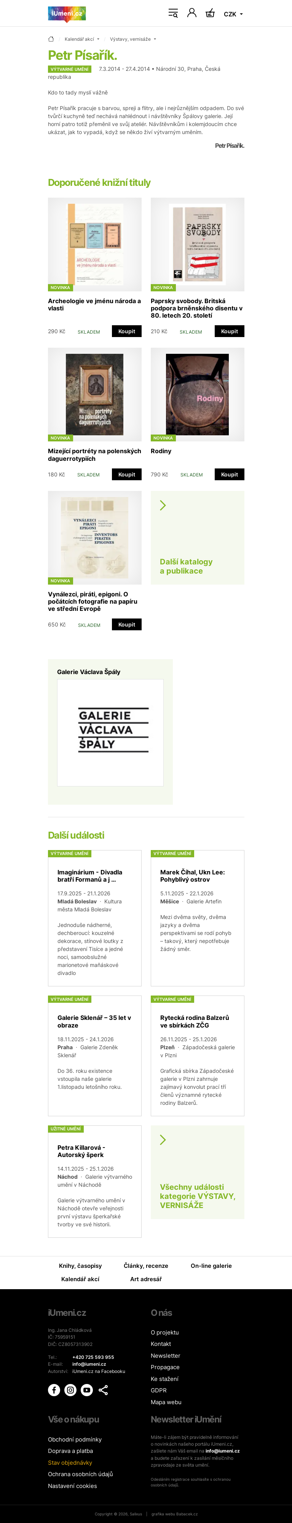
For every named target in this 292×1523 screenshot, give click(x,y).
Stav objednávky (70, 1462)
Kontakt (161, 1343)
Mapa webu (166, 1402)
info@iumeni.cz (223, 1451)
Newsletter (165, 1355)
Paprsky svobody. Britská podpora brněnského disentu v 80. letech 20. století (197, 308)
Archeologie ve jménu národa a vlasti (94, 304)
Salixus (136, 1514)
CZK (231, 14)
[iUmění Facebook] (54, 1390)
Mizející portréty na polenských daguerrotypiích (94, 454)
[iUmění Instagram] (71, 1390)
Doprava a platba (70, 1450)
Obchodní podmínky (75, 1439)
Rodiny (161, 451)
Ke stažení (165, 1378)
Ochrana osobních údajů (80, 1474)
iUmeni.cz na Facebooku (98, 1371)
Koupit (126, 331)
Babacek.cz (187, 1514)
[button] (103, 1390)
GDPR (159, 1390)
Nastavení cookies (72, 1485)
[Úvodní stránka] (67, 13)
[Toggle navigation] (173, 13)
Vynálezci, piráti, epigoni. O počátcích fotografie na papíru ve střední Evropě (92, 601)
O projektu (165, 1332)
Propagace (165, 1367)
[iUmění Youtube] (87, 1390)
